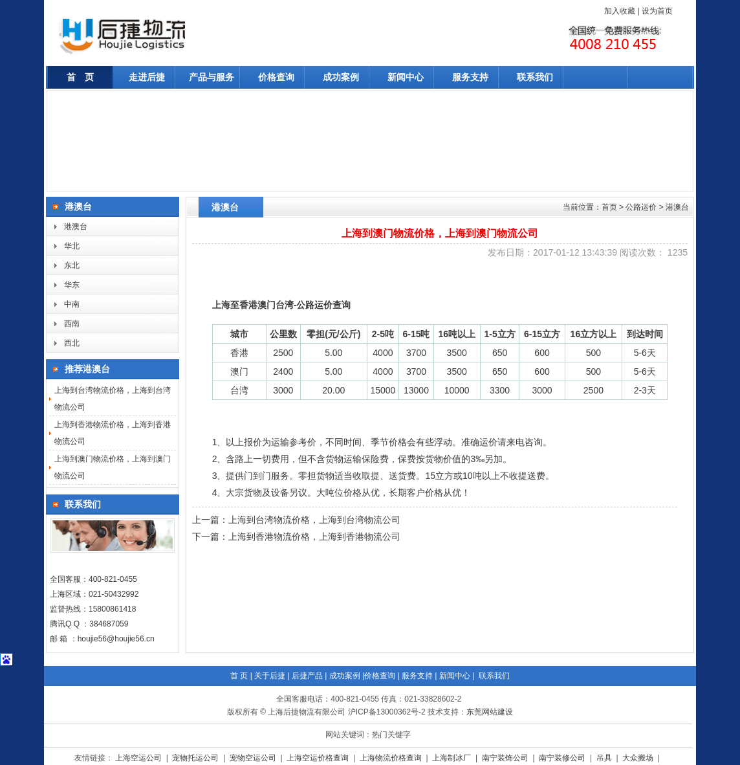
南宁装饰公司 (506, 757)
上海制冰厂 (452, 757)
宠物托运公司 (196, 757)
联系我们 (535, 77)
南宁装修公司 (563, 757)
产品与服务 (211, 77)
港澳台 (75, 226)
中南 (72, 304)
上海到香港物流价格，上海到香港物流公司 (314, 536)
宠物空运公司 (254, 757)
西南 (72, 323)
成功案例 (341, 77)
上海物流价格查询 (392, 757)
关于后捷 (269, 675)
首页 (609, 207)
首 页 (80, 77)
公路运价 (641, 207)
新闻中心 (405, 77)
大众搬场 (638, 757)
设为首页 (657, 11)
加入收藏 (619, 11)
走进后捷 (147, 77)
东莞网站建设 (489, 711)
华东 (72, 284)
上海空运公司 (139, 757)
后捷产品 (307, 675)
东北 (72, 265)
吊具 (605, 757)
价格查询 (276, 77)
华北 (72, 245)
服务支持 (470, 77)
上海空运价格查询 (319, 757)
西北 (72, 343)
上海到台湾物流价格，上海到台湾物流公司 (314, 520)
